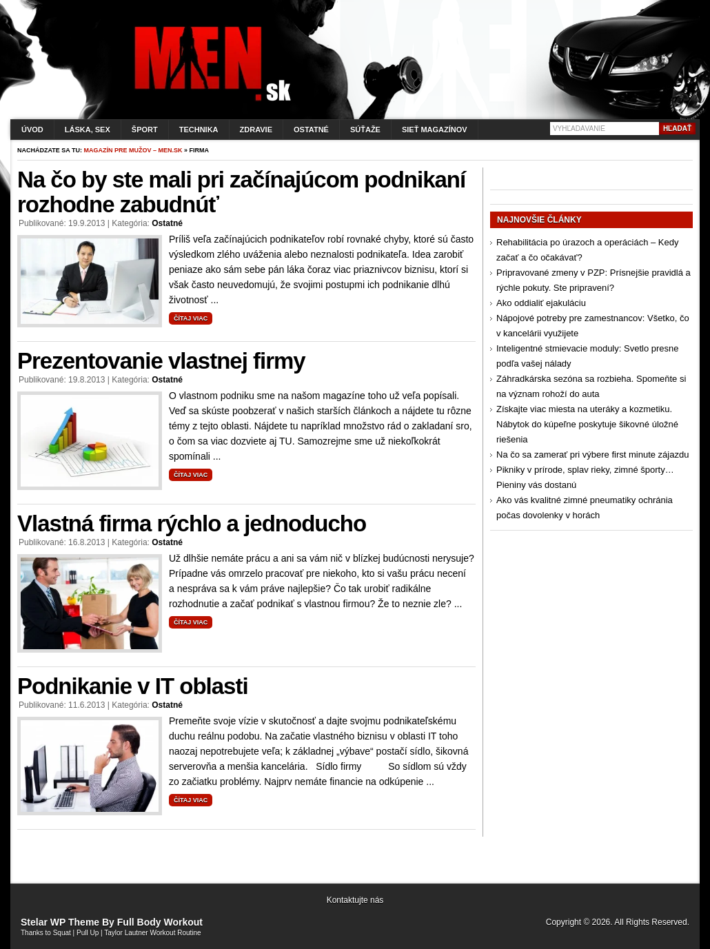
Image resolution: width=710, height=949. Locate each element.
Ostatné (311, 129)
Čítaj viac (190, 318)
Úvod (32, 129)
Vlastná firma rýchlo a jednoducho (191, 523)
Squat (62, 933)
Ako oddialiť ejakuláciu (541, 303)
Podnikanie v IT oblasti (132, 686)
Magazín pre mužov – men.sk (133, 150)
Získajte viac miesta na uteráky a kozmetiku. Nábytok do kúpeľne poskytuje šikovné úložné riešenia (587, 424)
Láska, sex (87, 129)
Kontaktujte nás (355, 900)
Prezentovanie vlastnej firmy (161, 361)
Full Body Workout (160, 922)
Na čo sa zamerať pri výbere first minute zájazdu (592, 454)
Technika (199, 129)
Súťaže (365, 129)
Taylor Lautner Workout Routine (152, 933)
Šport (145, 129)
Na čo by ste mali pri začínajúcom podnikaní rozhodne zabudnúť (241, 192)
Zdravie (256, 129)
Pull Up (88, 933)
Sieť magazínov (434, 129)
